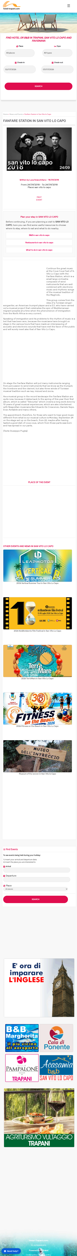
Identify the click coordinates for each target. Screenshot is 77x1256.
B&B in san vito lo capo (39, 235)
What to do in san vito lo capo (39, 250)
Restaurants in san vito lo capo (39, 242)
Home (5, 114)
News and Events (16, 114)
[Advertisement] (24, 284)
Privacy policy (45, 1255)
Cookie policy (31, 1255)
